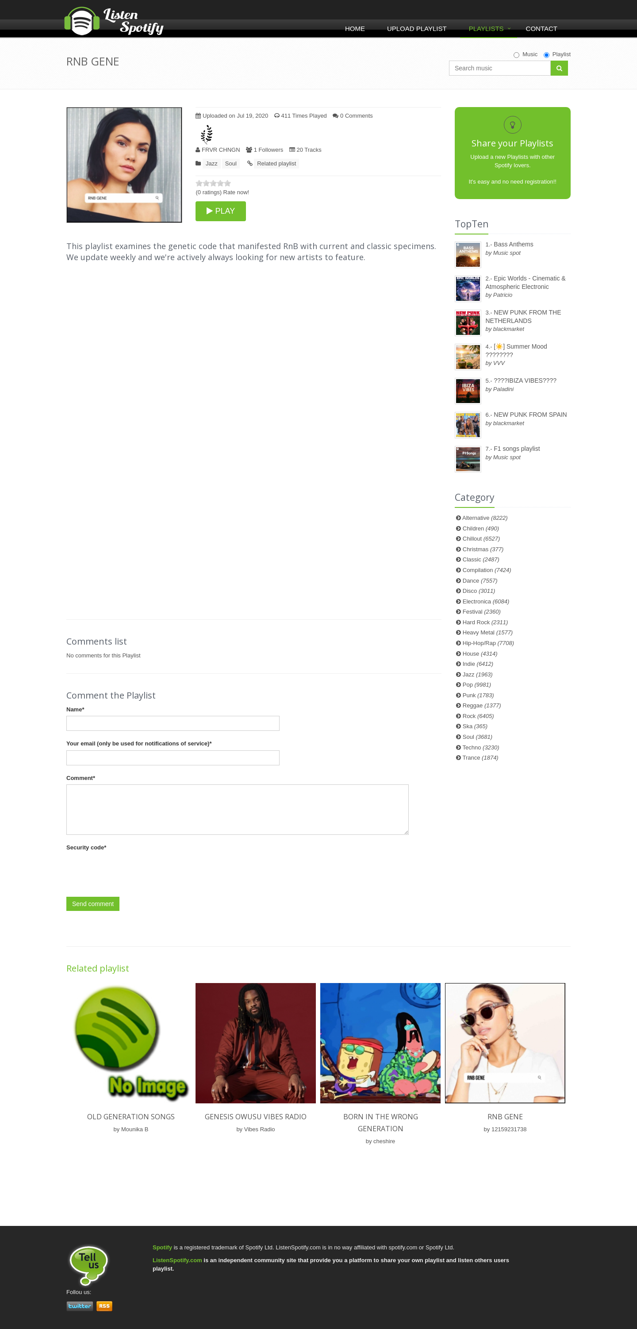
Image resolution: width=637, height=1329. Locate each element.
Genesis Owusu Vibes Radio (256, 1117)
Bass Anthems (513, 244)
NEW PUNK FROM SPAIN (530, 414)
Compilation (487, 570)
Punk (478, 695)
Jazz (212, 163)
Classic (481, 559)
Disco (479, 591)
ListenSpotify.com (177, 1260)
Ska (475, 726)
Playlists (486, 28)
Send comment (93, 903)
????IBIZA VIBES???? (525, 380)
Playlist (557, 54)
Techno (481, 747)
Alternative (485, 518)
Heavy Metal (488, 632)
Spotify (162, 1247)
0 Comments (352, 115)
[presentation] (133, 871)
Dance (480, 580)
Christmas (483, 549)
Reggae (482, 705)
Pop (477, 684)
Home (355, 28)
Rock (478, 716)
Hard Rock (485, 622)
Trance (481, 757)
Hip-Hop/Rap (488, 643)
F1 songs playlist (517, 448)
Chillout (481, 538)
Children (481, 528)
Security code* (86, 847)
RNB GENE (505, 1117)
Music (525, 54)
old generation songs (131, 1117)
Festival (482, 611)
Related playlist (276, 163)
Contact (541, 28)
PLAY (221, 211)
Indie (478, 664)
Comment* (80, 778)
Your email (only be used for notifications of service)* (138, 743)
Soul (231, 163)
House (480, 653)
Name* (75, 709)
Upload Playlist (417, 28)
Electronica (486, 601)
